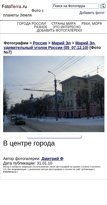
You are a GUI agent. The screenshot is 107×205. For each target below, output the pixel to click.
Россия (40, 43)
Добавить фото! (91, 13)
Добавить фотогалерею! (59, 30)
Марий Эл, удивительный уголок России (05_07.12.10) (50, 45)
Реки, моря (91, 23)
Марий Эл (61, 43)
